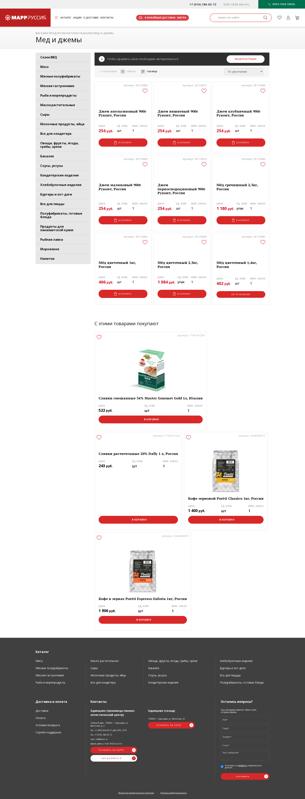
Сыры (44, 114)
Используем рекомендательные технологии (136, 793)
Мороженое (49, 249)
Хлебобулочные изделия (61, 185)
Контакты (106, 17)
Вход (238, 59)
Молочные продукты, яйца (62, 124)
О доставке (90, 17)
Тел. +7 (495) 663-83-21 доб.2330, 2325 (108, 730)
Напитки (47, 258)
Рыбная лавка (51, 239)
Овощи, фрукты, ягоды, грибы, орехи (59, 145)
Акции (77, 17)
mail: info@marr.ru (99, 739)
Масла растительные (57, 105)
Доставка (42, 711)
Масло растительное (104, 661)
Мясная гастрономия (57, 86)
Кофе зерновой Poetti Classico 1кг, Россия (226, 498)
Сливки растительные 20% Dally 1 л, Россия (138, 454)
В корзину (123, 142)
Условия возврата (48, 725)
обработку (242, 765)
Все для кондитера (55, 133)
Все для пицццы (230, 675)
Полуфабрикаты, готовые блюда (61, 215)
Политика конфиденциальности (173, 793)
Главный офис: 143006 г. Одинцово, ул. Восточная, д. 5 (109, 724)
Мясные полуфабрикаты (60, 76)
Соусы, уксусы (51, 166)
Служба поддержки (48, 732)
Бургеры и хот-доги (56, 194)
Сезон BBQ (48, 57)
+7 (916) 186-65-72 (202, 4)
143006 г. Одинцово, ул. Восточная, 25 (166, 718)
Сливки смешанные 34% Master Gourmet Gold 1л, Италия (151, 398)
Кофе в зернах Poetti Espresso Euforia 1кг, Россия (143, 599)
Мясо (44, 67)
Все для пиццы (52, 204)
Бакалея (47, 156)
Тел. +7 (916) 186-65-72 (101, 734)
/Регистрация (248, 59)
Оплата (41, 718)
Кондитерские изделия (59, 175)
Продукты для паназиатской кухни (56, 228)
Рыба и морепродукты (58, 95)
